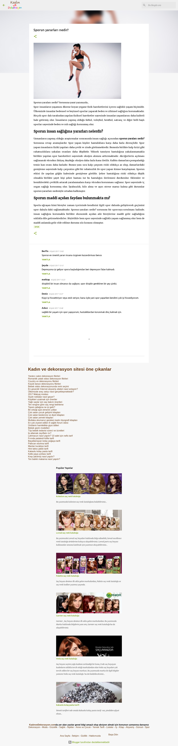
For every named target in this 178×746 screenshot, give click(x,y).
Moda (45, 727)
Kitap (121, 727)
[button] (35, 36)
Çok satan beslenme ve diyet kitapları (46, 415)
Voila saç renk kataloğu (66, 659)
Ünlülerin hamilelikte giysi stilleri (43, 425)
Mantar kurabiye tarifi (38, 446)
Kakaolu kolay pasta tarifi (40, 451)
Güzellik (53, 727)
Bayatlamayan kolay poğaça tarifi (44, 441)
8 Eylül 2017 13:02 (56, 251)
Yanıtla (46, 260)
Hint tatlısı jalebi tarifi (38, 449)
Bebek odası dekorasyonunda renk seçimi (48, 386)
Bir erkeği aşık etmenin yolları (42, 410)
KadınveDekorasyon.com (42, 725)
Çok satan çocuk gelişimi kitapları (44, 412)
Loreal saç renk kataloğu (67, 533)
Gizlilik (84, 736)
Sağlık (62, 727)
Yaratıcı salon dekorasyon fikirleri (44, 376)
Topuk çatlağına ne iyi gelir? (41, 407)
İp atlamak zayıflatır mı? (39, 433)
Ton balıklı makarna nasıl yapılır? (44, 459)
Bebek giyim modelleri (39, 428)
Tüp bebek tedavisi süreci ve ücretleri (46, 430)
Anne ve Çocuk (83, 727)
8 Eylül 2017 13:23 (58, 280)
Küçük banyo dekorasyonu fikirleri (44, 384)
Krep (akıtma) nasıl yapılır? (41, 456)
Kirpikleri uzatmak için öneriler (42, 399)
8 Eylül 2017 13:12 (56, 265)
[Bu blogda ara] (161, 5)
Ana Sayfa (65, 736)
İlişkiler (70, 727)
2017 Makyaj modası (38, 394)
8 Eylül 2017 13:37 (56, 294)
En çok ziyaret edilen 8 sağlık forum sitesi (48, 423)
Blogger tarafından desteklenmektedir (89, 742)
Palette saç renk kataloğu (67, 576)
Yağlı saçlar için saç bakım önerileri (45, 402)
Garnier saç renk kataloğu (67, 616)
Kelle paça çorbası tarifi (39, 454)
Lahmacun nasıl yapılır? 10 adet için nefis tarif (50, 436)
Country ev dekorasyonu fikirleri (43, 381)
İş (116, 727)
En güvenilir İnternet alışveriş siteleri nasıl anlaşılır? (53, 389)
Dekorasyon (34, 727)
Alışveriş (130, 727)
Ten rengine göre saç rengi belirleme (46, 404)
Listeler (110, 727)
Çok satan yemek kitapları (40, 417)
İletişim (75, 736)
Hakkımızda (95, 736)
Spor (37, 227)
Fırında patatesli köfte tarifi (41, 438)
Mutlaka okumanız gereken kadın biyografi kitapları (52, 420)
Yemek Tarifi (98, 727)
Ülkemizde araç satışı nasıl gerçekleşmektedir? (51, 391)
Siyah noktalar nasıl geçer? (41, 397)
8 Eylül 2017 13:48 (56, 308)
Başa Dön (113, 734)
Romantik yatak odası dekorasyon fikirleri (48, 379)
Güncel (139, 727)
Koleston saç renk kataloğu (68, 496)
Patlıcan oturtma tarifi (38, 443)
